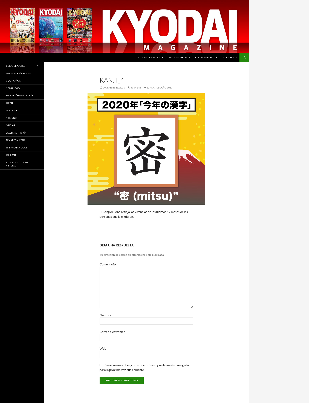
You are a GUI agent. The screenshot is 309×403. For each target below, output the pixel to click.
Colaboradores (204, 57)
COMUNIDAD (13, 88)
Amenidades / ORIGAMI (18, 73)
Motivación (13, 110)
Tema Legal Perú (15, 140)
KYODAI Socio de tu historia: (17, 164)
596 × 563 (136, 87)
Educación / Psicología (19, 95)
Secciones (228, 57)
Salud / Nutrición (16, 132)
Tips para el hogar (16, 147)
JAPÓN (9, 103)
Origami (10, 125)
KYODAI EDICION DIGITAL (151, 57)
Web (103, 348)
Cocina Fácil (13, 80)
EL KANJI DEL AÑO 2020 (159, 87)
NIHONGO (11, 118)
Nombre (105, 315)
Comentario (108, 264)
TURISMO (11, 155)
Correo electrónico (112, 332)
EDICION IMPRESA (178, 57)
